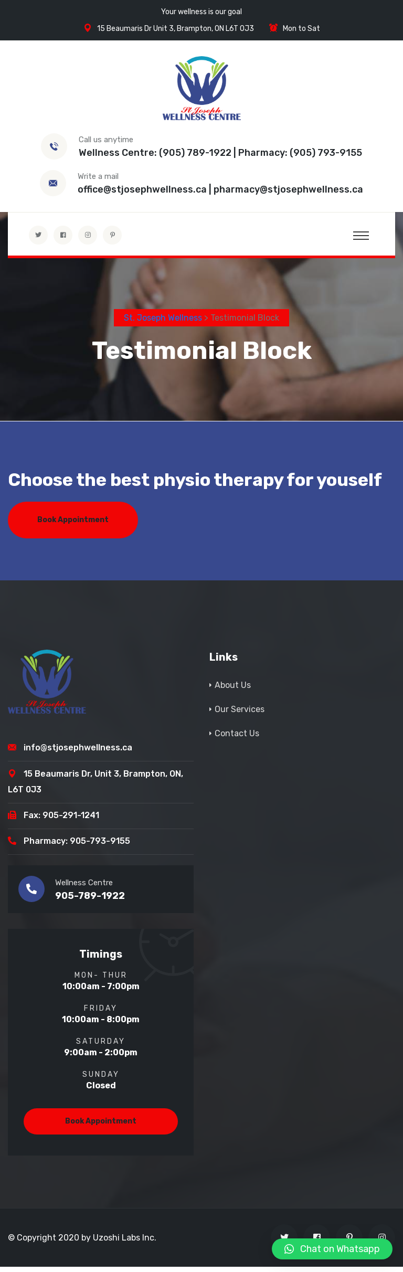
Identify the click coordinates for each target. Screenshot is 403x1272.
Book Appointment (73, 524)
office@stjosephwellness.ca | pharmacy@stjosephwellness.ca (220, 189)
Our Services (239, 714)
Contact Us (237, 738)
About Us (233, 690)
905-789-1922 (90, 901)
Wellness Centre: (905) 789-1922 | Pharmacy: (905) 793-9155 (220, 152)
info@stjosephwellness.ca (78, 753)
